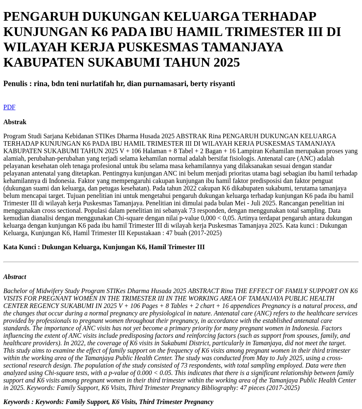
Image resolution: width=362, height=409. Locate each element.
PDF (9, 107)
